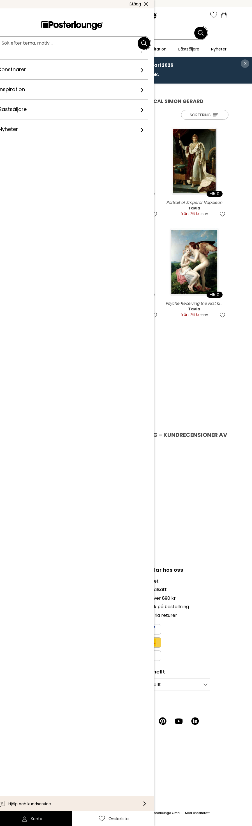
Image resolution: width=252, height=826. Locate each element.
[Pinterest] (163, 721)
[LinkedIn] (195, 721)
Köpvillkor (33, 635)
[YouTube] (179, 721)
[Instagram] (130, 721)
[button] (39, 15)
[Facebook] (146, 721)
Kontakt (31, 758)
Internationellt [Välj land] (144, 684)
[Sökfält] (123, 33)
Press (28, 612)
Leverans (32, 766)
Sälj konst (32, 621)
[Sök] (200, 33)
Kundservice (35, 749)
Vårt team (33, 589)
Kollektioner (35, 598)
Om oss (30, 581)
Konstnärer (69, 89)
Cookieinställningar (43, 652)
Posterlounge (39, 89)
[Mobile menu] (27, 15)
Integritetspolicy (40, 643)
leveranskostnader (95, 813)
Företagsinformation (45, 660)
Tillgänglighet (37, 775)
